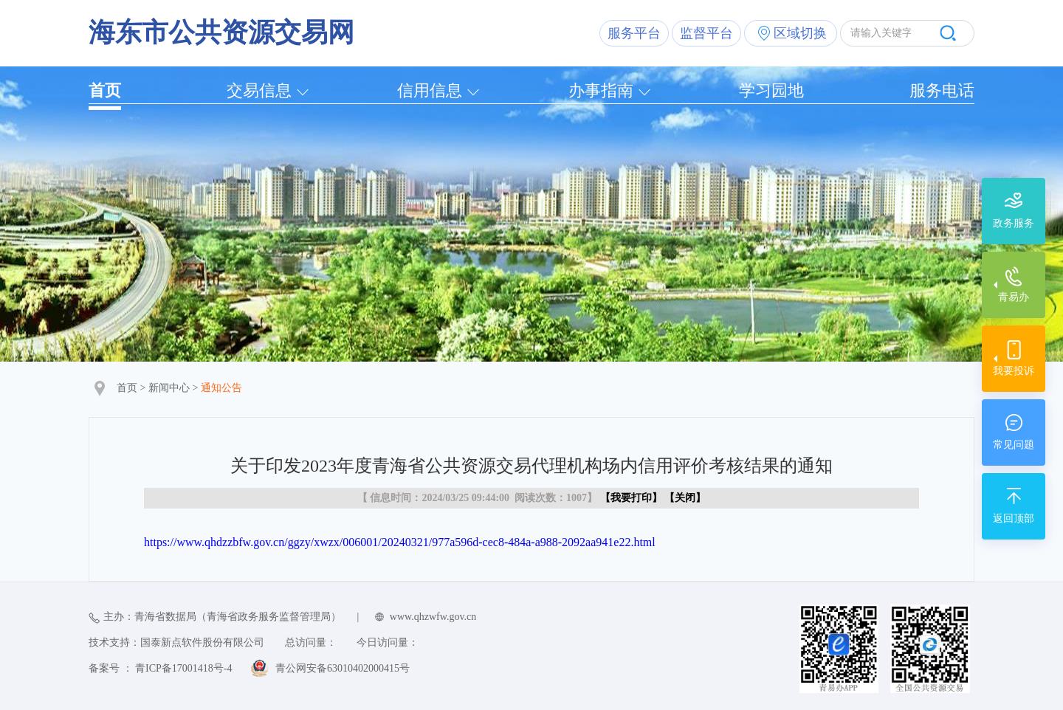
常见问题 (1013, 444)
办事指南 (600, 90)
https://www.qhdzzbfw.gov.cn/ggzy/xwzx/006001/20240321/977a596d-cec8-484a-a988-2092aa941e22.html (400, 542)
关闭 (685, 497)
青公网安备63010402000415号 (342, 668)
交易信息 (259, 90)
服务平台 (634, 33)
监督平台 (706, 33)
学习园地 (771, 90)
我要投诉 (1013, 370)
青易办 (1013, 297)
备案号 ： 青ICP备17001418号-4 (160, 668)
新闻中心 (169, 387)
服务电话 (941, 90)
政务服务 (1013, 223)
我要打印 (631, 497)
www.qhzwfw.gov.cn (433, 616)
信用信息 (429, 90)
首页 (105, 90)
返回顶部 (1013, 518)
